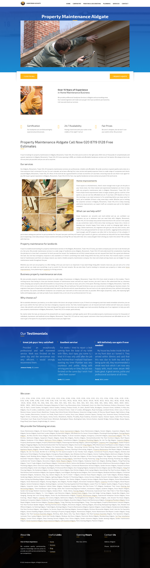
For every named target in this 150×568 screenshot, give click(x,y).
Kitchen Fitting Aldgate (64, 459)
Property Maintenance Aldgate (86, 495)
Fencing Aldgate (78, 491)
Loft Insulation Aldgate (67, 521)
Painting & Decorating (92, 4)
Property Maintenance (100, 449)
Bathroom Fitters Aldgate (53, 440)
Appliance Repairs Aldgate (29, 449)
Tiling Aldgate (113, 442)
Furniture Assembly (99, 514)
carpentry (47, 269)
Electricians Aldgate (115, 436)
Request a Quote (119, 76)
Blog (51, 548)
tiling (78, 227)
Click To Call (29, 76)
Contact (125, 4)
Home (68, 4)
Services (116, 4)
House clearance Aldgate (52, 521)
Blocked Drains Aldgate (79, 493)
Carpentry (77, 4)
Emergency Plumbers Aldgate (115, 500)
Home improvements (87, 180)
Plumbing (106, 4)
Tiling (97, 459)
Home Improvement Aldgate (70, 431)
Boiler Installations (57, 449)
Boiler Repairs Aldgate (64, 461)
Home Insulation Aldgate (34, 521)
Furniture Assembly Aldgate (42, 514)
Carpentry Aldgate (123, 440)
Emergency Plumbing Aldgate (89, 440)
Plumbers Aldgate (54, 502)
